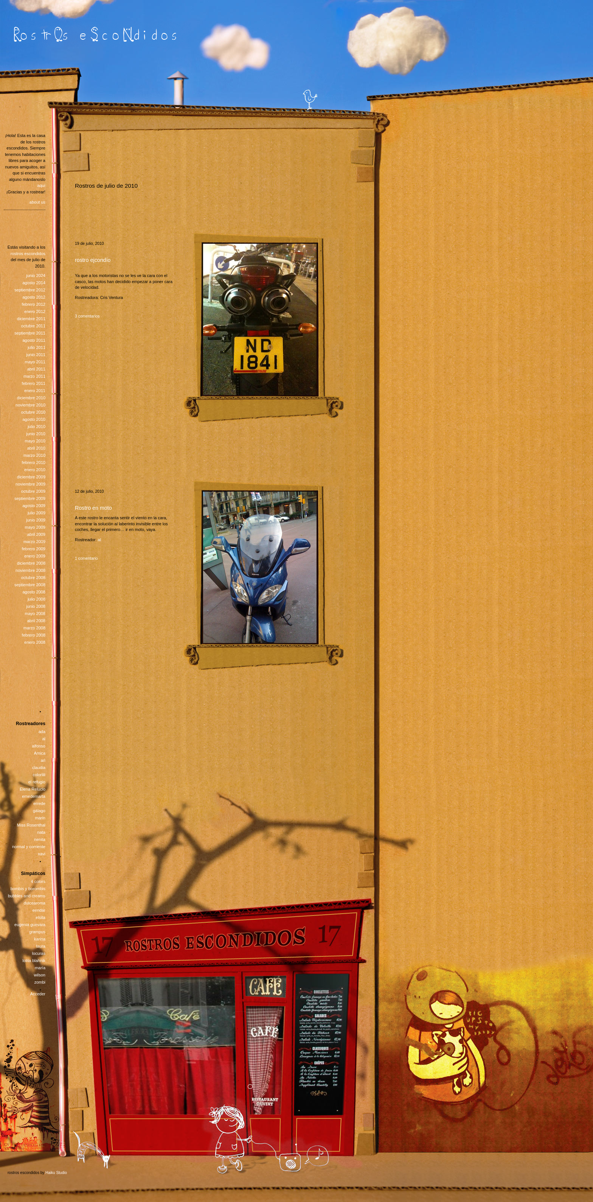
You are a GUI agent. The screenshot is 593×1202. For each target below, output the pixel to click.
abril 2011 (36, 369)
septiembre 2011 (29, 333)
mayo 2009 (35, 527)
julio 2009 (36, 513)
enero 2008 (34, 642)
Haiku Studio (56, 1173)
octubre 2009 (33, 491)
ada (42, 731)
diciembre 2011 (31, 318)
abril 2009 (36, 534)
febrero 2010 (33, 462)
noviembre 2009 (30, 484)
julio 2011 (36, 347)
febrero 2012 (33, 304)
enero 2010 (34, 469)
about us (37, 202)
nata (41, 832)
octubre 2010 (33, 412)
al (99, 539)
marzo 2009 (34, 541)
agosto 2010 (33, 419)
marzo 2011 (34, 376)
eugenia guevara (29, 924)
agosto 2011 (33, 340)
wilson (39, 975)
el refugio (36, 782)
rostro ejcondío (93, 260)
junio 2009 (35, 520)
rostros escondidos (28, 253)
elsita (40, 917)
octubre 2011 (33, 326)
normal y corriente (28, 846)
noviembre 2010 (30, 405)
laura (40, 946)
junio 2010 (35, 433)
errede (39, 803)
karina (39, 939)
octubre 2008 (33, 577)
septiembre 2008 (29, 584)
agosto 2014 (33, 282)
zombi (39, 982)
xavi (41, 854)
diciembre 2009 (31, 477)
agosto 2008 (33, 592)
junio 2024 (35, 275)
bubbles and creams (26, 896)
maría (40, 967)
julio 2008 (36, 599)
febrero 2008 (33, 635)
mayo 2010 (35, 441)
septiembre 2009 (29, 498)
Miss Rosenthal (31, 825)
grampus (37, 932)
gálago (39, 810)
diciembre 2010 (31, 397)
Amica (39, 753)
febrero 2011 (33, 383)
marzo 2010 (34, 455)
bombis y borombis (28, 888)
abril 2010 (36, 448)
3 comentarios (87, 316)
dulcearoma (34, 903)
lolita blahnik (33, 960)
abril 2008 (36, 620)
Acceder (37, 994)
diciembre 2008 (31, 563)
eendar (39, 910)
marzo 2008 (34, 628)
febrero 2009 (33, 549)
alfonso (38, 746)
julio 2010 (36, 426)
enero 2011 (34, 390)
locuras (38, 953)
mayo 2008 (35, 613)
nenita (39, 839)
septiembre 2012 (29, 290)
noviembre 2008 (30, 570)
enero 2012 (34, 311)
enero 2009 (34, 556)
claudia (38, 767)
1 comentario (86, 558)
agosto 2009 (33, 505)
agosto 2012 (33, 297)
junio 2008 (35, 606)
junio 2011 (35, 354)
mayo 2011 (35, 362)
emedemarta (33, 796)
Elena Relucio (32, 789)
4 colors (38, 881)
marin (40, 818)
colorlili (39, 774)
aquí (41, 185)
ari (43, 760)
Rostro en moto (93, 508)
